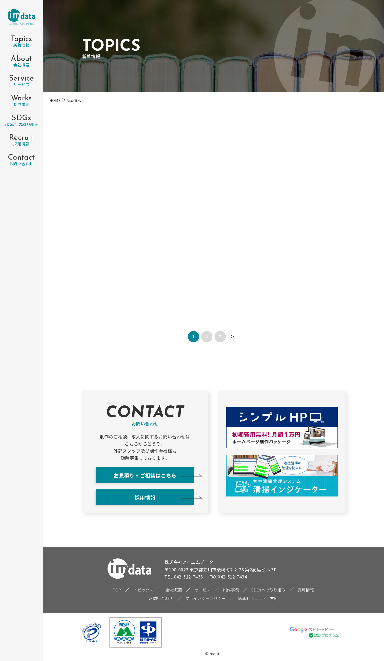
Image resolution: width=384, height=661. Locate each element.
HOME (55, 100)
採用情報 (145, 497)
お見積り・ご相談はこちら (145, 475)
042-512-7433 (188, 576)
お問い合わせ (161, 598)
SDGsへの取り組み (268, 590)
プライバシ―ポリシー (205, 598)
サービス (202, 590)
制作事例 (231, 590)
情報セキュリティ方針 (258, 598)
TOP (117, 590)
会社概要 (174, 590)
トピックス (143, 590)
